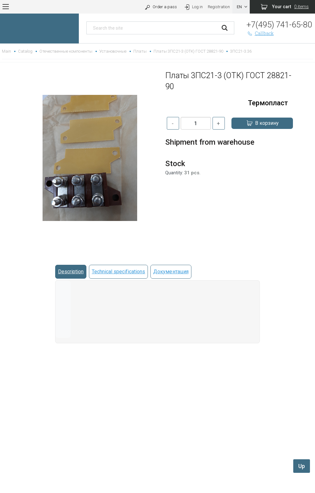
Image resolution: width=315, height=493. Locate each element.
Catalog (25, 51)
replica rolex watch (157, 461)
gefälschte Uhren (157, 468)
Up (301, 466)
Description (71, 272)
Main (6, 51)
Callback (260, 33)
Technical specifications (118, 272)
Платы (140, 51)
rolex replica (157, 483)
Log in (193, 6)
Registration (219, 6)
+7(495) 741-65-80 (279, 24)
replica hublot (157, 476)
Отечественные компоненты (65, 51)
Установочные (112, 51)
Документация (170, 272)
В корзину (262, 123)
